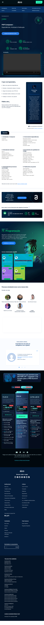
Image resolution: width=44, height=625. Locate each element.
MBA (16, 618)
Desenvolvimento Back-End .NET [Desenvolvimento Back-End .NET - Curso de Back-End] (10, 598)
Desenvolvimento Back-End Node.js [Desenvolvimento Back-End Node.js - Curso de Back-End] (11, 602)
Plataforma (24, 492)
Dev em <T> (24, 499)
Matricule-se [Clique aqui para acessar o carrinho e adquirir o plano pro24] (22, 417)
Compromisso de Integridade (9, 499)
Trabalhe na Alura (7, 490)
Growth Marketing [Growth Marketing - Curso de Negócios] (7, 610)
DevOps (3, 10)
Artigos (5, 529)
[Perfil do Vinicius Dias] (34, 87)
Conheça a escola (9, 243)
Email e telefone (25, 525)
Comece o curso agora (38, 128)
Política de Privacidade (8, 497)
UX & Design (14, 10)
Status (5, 511)
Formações (24, 490)
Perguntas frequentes (26, 527)
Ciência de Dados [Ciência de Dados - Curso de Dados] (7, 569)
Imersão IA (6, 538)
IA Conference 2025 (25, 504)
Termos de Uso (7, 502)
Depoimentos (24, 495)
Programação (4, 8)
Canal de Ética (7, 504)
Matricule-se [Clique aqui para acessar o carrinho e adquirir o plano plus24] (8, 416)
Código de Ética (7, 506)
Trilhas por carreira (10, 560)
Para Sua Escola (7, 495)
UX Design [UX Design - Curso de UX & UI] (6, 588)
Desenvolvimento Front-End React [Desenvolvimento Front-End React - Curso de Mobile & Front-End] (10, 593)
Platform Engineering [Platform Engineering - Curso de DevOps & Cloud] (8, 581)
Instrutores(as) (24, 497)
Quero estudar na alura (10, 33)
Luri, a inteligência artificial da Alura (28, 502)
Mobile (23, 10)
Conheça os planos (22, 197)
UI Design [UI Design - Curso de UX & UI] (6, 587)
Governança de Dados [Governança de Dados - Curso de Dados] (8, 571)
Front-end (14, 8)
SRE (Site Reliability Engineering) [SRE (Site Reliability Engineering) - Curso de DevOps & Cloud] (10, 583)
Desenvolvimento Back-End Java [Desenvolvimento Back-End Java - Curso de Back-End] (10, 601)
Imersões (6, 527)
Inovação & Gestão (36, 10)
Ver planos (38, 2)
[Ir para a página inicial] (19, 2)
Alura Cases (6, 525)
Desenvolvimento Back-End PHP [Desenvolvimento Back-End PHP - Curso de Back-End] (10, 597)
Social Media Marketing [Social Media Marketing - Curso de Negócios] (8, 609)
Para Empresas (7, 492)
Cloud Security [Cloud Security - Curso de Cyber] (7, 576)
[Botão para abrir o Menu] (3, 2)
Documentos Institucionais (9, 508)
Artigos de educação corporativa (8, 535)
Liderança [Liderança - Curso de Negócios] (6, 606)
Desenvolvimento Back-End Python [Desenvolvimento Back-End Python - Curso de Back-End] (10, 599)
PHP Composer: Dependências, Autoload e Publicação (25, 357)
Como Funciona (25, 488)
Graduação (6, 618)
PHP (16, 252)
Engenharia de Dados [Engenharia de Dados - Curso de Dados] (8, 573)
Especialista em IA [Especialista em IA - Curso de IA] (7, 565)
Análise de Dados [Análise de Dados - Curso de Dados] (7, 570)
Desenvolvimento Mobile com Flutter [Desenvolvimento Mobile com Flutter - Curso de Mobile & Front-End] (11, 592)
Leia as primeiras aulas (22, 183)
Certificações (24, 508)
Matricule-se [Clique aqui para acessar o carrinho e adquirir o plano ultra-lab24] (36, 417)
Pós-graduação (12, 618)
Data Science (24, 8)
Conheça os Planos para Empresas (22, 461)
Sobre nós (6, 488)
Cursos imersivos (25, 506)
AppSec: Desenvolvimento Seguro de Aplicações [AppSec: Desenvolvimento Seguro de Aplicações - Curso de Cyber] (13, 578)
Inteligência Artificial (36, 8)
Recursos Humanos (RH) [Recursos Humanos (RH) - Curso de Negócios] (8, 607)
